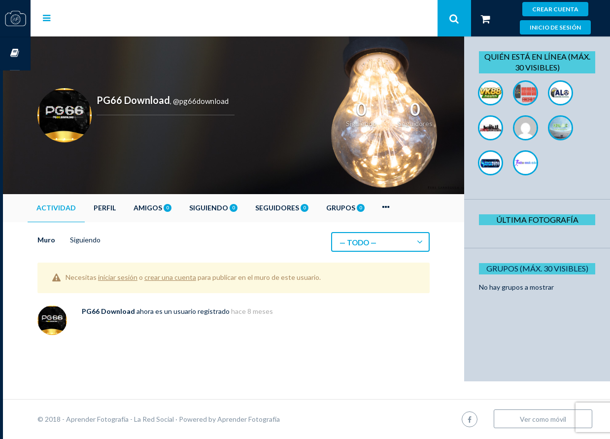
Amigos (180, 207)
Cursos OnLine (15, 53)
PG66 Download (136, 311)
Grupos (373, 207)
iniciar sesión (145, 277)
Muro (74, 240)
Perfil (132, 207)
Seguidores (309, 207)
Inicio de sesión (555, 27)
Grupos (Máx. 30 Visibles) (540, 268)
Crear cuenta (555, 9)
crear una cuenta (198, 277)
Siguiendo (241, 207)
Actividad (83, 207)
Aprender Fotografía (276, 419)
